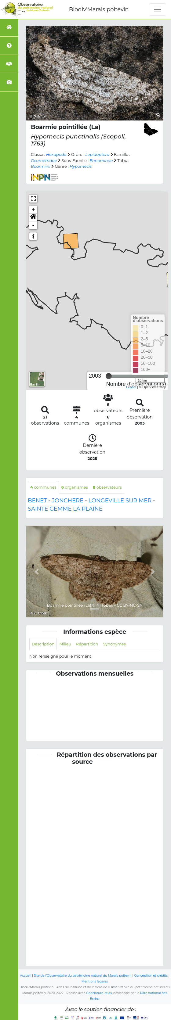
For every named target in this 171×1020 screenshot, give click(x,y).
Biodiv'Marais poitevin (99, 9)
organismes (74, 487)
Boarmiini (40, 166)
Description (43, 644)
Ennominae (101, 160)
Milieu (65, 644)
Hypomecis (81, 166)
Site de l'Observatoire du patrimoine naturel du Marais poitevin (83, 976)
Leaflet (131, 387)
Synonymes (114, 644)
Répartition (87, 644)
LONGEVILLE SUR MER (120, 500)
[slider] (109, 376)
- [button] (33, 225)
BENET (37, 500)
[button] (33, 217)
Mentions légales (95, 981)
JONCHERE (67, 500)
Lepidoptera (97, 154)
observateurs (107, 487)
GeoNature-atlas (99, 993)
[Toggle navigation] (157, 9)
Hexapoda (56, 154)
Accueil (25, 976)
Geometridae (44, 160)
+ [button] (33, 209)
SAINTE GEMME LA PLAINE (65, 508)
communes (43, 487)
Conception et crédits (151, 976)
